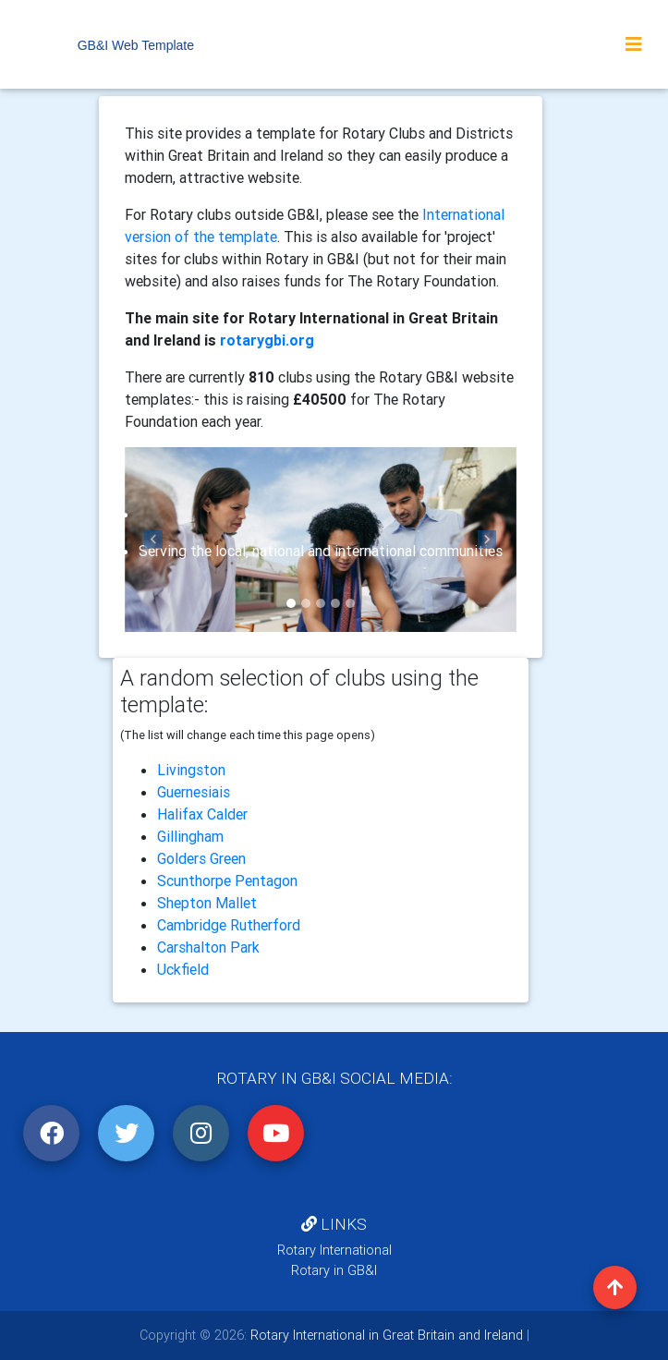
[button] (154, 539)
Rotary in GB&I (334, 1270)
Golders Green (201, 858)
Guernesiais (193, 792)
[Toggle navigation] (633, 44)
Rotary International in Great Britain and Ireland (385, 1335)
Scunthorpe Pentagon (227, 880)
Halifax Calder (202, 814)
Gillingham (190, 836)
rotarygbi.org (267, 340)
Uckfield (183, 969)
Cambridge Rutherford (228, 925)
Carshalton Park (208, 947)
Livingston (191, 769)
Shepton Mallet (207, 902)
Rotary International (334, 1250)
